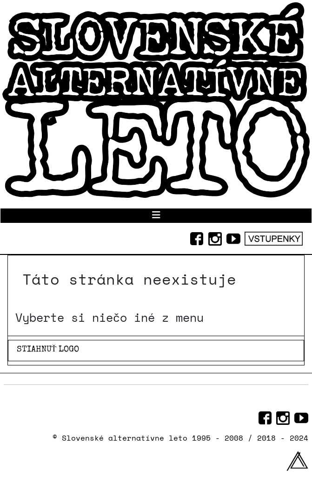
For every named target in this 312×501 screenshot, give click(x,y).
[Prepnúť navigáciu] (156, 215)
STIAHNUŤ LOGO (48, 350)
